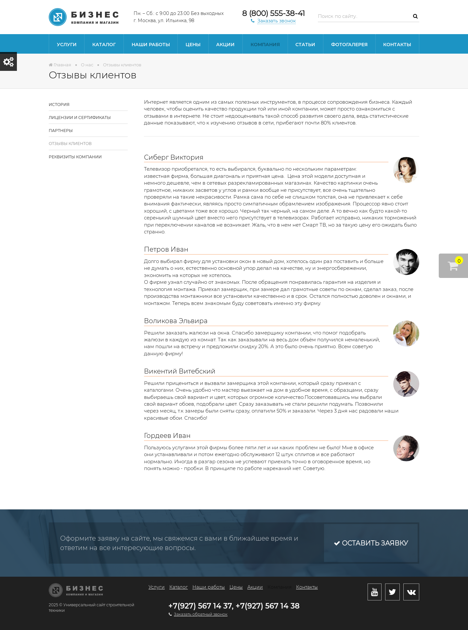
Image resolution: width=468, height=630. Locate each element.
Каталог (104, 44)
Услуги (67, 44)
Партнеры (61, 130)
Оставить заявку (371, 543)
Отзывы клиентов (70, 143)
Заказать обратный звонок (201, 614)
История (59, 104)
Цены (193, 44)
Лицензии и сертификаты (80, 117)
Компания (265, 44)
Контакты (397, 44)
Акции (225, 44)
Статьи (305, 44)
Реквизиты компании (75, 156)
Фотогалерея (349, 44)
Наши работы (151, 44)
